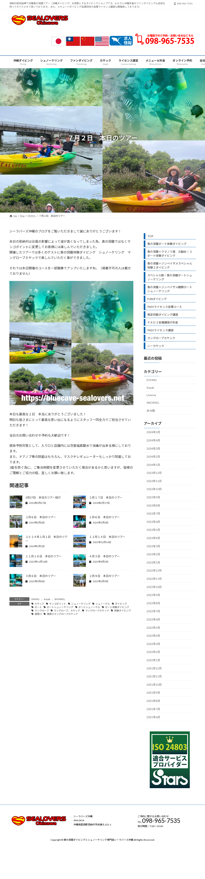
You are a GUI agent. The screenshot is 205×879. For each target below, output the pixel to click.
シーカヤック (155, 346)
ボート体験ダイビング (117, 607)
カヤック (39, 603)
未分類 (151, 410)
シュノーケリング (80, 603)
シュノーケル (102, 603)
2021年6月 (153, 717)
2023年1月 (153, 562)
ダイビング (121, 603)
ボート (38, 607)
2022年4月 (153, 635)
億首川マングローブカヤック (62, 613)
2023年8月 (153, 505)
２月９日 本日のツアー (104, 576)
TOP (150, 236)
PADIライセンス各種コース (164, 306)
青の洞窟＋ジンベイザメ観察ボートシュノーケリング (169, 289)
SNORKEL (59, 599)
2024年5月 (153, 432)
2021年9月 (153, 692)
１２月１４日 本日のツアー (107, 536)
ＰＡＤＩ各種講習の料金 (162, 322)
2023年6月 (153, 521)
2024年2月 (153, 456)
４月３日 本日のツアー (104, 556)
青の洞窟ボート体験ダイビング (167, 243)
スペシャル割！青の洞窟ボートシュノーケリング (169, 277)
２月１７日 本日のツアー (106, 497)
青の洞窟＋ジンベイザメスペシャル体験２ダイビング (169, 265)
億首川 (38, 613)
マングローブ (42, 610)
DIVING (35, 599)
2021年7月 (153, 709)
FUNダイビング (157, 299)
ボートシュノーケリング (60, 607)
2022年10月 (154, 586)
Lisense (151, 395)
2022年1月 (153, 660)
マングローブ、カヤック (67, 610)
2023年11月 (154, 481)
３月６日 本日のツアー (40, 576)
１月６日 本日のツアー (104, 517)
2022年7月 (153, 611)
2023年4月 (153, 538)
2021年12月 (154, 668)
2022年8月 (153, 603)
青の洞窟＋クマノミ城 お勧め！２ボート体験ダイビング (169, 253)
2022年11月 (154, 578)
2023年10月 (154, 489)
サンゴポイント (57, 603)
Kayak (47, 599)
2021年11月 (154, 676)
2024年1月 (153, 464)
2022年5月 (153, 627)
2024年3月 (153, 448)
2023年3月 (153, 546)
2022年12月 (154, 570)
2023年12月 (154, 472)
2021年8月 (153, 700)
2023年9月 (153, 497)
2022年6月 (153, 619)
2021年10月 (154, 684)
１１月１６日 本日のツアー (43, 556)
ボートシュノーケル (89, 607)
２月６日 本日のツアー (40, 517)
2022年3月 (153, 643)
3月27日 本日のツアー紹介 (43, 497)
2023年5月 (153, 529)
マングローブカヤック (97, 610)
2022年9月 (153, 595)
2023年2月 (153, 554)
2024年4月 (153, 440)
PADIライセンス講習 (160, 330)
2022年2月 (153, 652)
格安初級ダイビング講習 (162, 314)
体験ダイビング (122, 610)
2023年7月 (153, 513)
